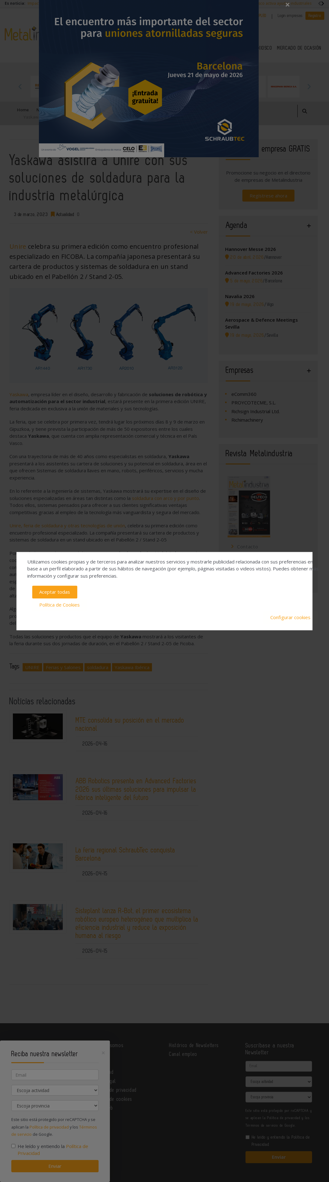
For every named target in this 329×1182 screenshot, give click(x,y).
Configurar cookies (290, 617)
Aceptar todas (54, 592)
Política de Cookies (59, 605)
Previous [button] (20, 86)
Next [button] (309, 86)
